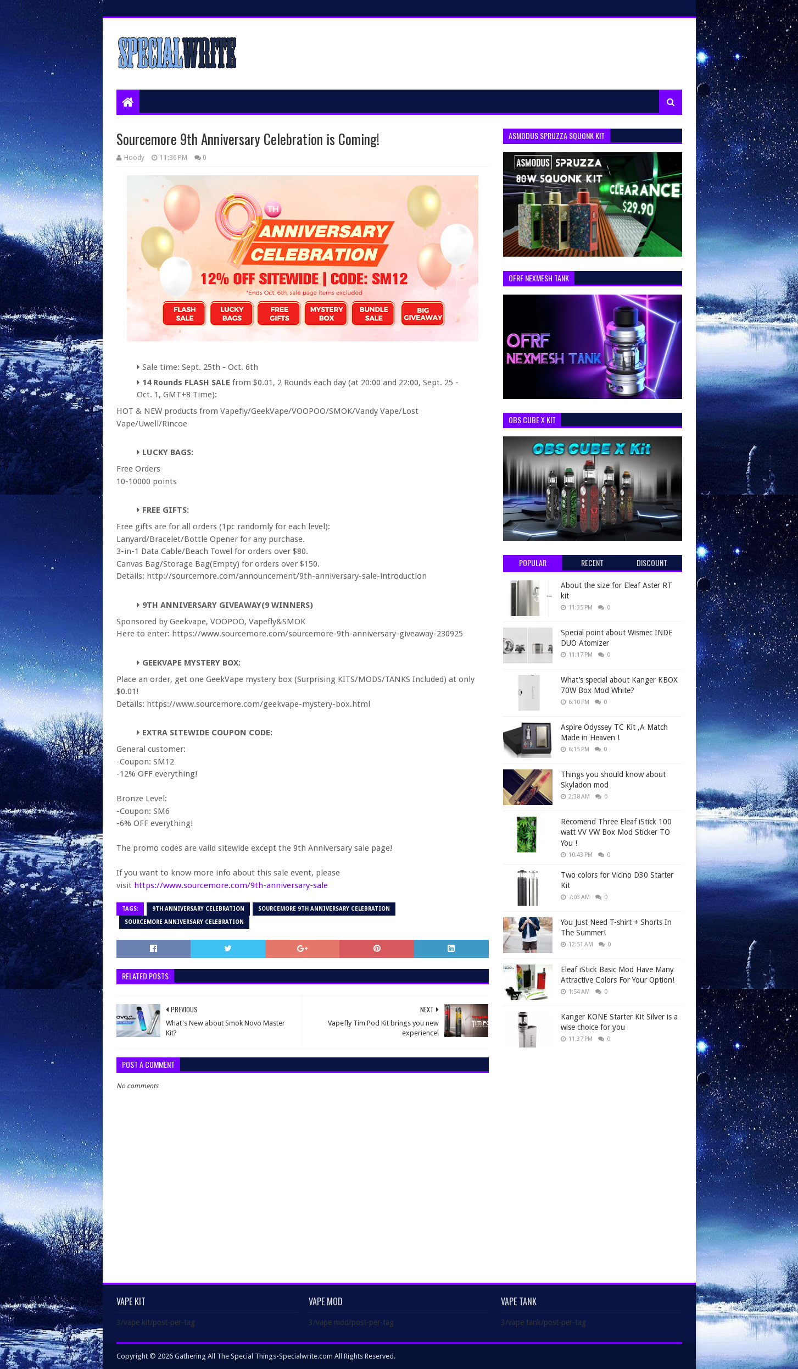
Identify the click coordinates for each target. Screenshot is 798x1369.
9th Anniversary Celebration (198, 909)
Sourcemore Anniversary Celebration (184, 922)
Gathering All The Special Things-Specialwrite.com (254, 1356)
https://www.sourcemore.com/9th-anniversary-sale (231, 885)
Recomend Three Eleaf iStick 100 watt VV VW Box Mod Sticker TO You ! (616, 832)
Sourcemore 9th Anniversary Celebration (324, 909)
